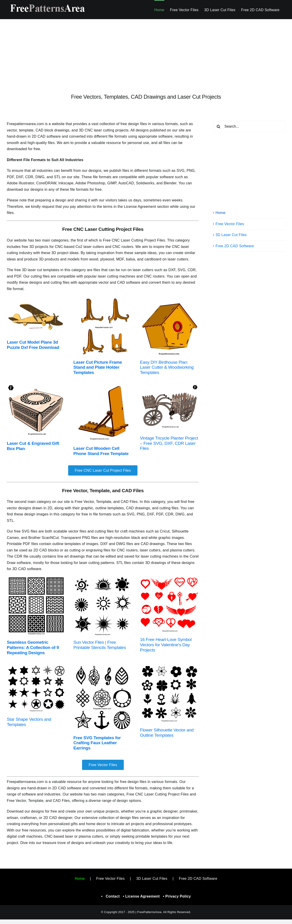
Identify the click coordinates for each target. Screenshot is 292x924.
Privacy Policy (178, 896)
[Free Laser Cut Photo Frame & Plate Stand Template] (102, 298)
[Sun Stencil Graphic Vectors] (102, 578)
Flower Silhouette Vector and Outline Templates (167, 733)
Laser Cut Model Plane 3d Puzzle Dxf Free (32, 345)
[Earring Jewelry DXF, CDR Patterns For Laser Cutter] (102, 666)
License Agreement (142, 896)
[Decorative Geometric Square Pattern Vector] (36, 578)
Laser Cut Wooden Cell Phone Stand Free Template (101, 451)
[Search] (218, 126)
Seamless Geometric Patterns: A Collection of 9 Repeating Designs (33, 647)
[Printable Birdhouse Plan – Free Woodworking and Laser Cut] (169, 298)
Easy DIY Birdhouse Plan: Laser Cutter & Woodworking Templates (167, 367)
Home (221, 213)
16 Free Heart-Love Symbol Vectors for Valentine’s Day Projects (165, 644)
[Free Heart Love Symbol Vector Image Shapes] (169, 578)
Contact (113, 896)
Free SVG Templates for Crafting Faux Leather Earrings (97, 743)
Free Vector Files (230, 224)
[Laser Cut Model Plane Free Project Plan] (36, 298)
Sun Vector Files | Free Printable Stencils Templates (99, 645)
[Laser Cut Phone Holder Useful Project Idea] (102, 386)
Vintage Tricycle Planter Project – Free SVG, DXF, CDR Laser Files (169, 443)
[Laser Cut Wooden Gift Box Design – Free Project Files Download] (36, 386)
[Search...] (249, 126)
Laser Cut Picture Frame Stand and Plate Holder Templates (97, 367)
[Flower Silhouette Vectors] (169, 666)
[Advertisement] (146, 53)
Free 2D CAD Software (235, 246)
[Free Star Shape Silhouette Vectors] (36, 666)
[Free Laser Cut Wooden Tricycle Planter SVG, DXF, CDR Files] (169, 386)
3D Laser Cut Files (231, 235)
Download (48, 347)
